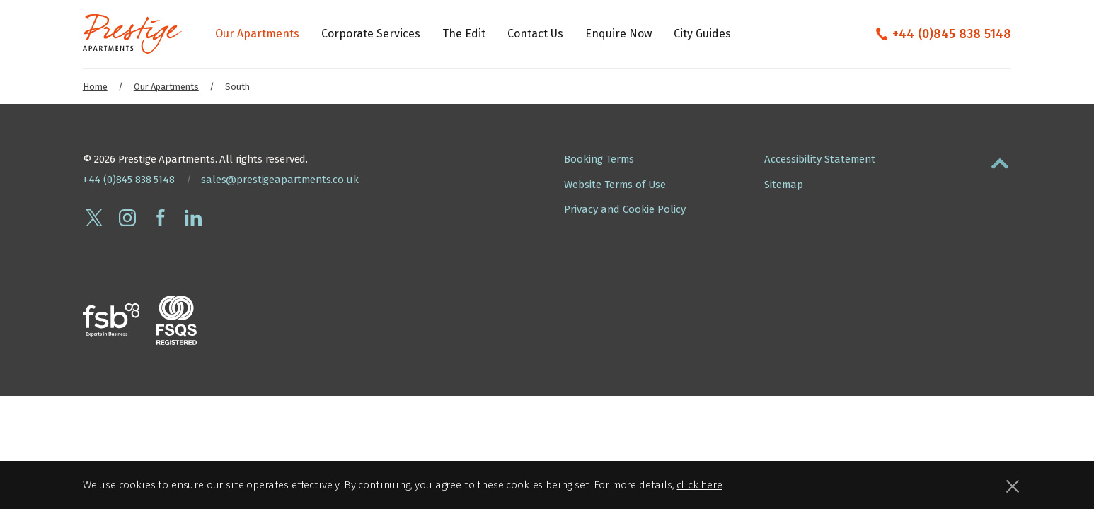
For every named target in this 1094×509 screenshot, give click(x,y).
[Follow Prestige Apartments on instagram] (127, 217)
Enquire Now (618, 33)
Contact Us (535, 33)
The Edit (463, 33)
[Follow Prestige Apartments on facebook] (160, 217)
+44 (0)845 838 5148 (951, 34)
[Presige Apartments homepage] (132, 34)
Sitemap (783, 184)
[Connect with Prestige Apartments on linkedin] (193, 217)
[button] (1000, 160)
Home (95, 86)
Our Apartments (257, 33)
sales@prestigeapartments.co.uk (279, 179)
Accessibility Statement (819, 159)
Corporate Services (370, 33)
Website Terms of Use (615, 184)
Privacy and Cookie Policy (625, 209)
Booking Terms (599, 159)
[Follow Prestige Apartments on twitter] (94, 217)
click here (699, 485)
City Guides (702, 33)
